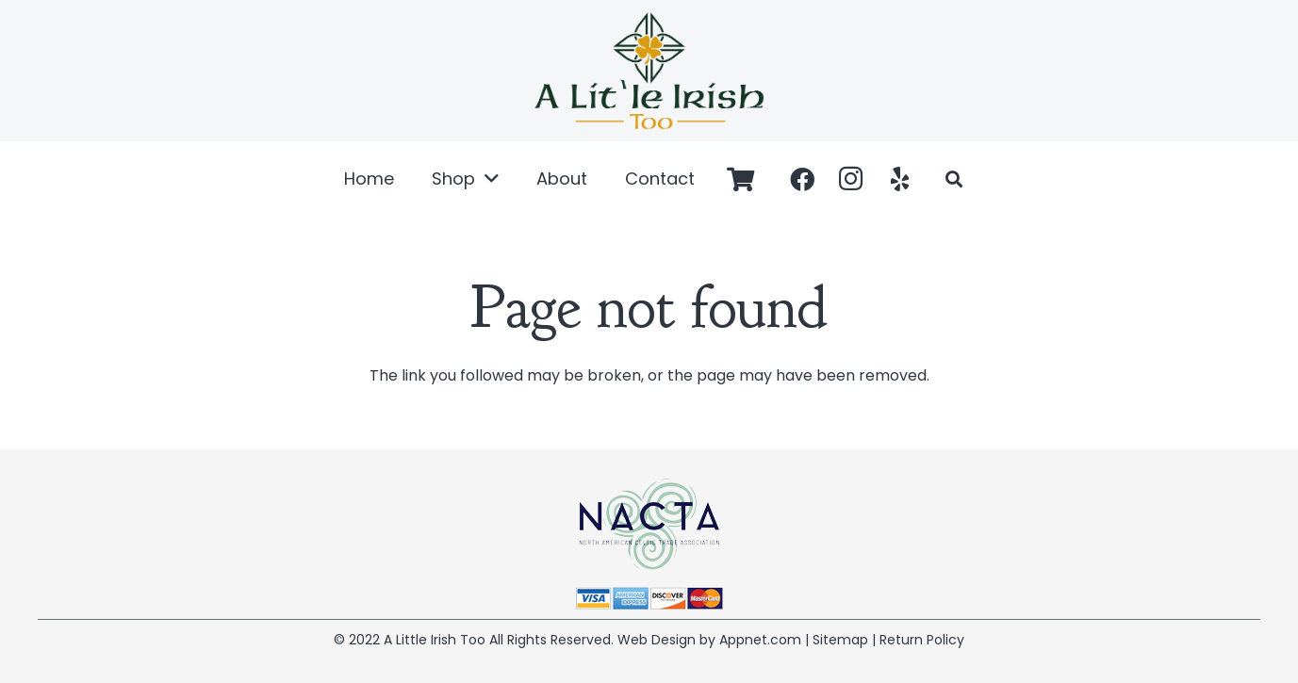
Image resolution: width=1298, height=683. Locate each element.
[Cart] (740, 179)
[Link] (648, 71)
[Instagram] (851, 178)
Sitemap (840, 639)
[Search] (954, 179)
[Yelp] (900, 178)
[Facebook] (802, 178)
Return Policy (921, 639)
